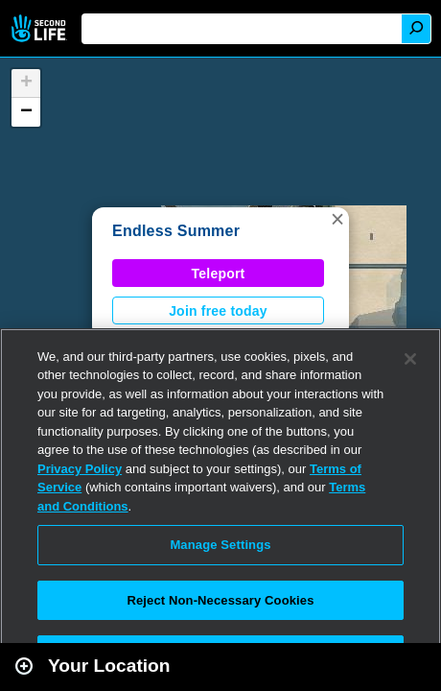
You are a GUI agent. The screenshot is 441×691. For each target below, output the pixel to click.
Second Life (41, 28)
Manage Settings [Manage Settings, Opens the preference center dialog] (220, 544)
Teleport (218, 273)
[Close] (410, 359)
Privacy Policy (79, 469)
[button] (337, 218)
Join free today (218, 311)
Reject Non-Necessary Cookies (220, 600)
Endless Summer (176, 231)
